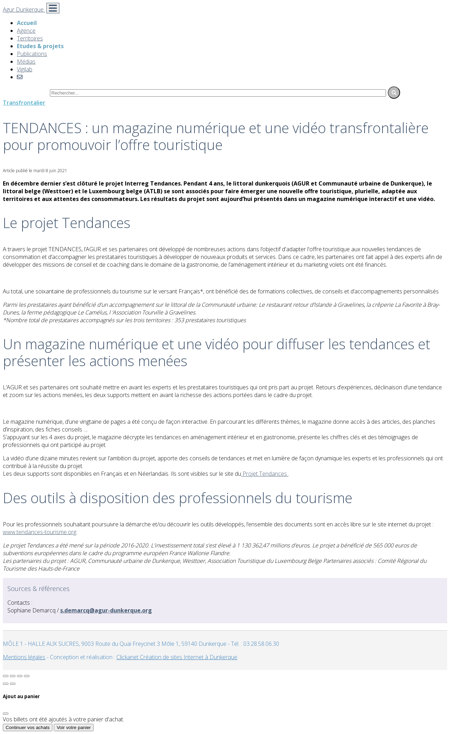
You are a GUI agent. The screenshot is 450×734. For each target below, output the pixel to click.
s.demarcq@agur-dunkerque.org (106, 610)
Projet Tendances (264, 474)
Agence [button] (26, 30)
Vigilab (24, 69)
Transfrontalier (24, 102)
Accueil (27, 23)
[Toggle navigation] (52, 8)
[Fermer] (5, 714)
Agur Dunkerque (24, 9)
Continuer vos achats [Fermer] (28, 727)
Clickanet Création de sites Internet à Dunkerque (176, 657)
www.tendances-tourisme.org (39, 532)
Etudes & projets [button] (40, 46)
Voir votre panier (74, 727)
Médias (26, 61)
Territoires (30, 38)
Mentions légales (24, 657)
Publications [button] (32, 54)
